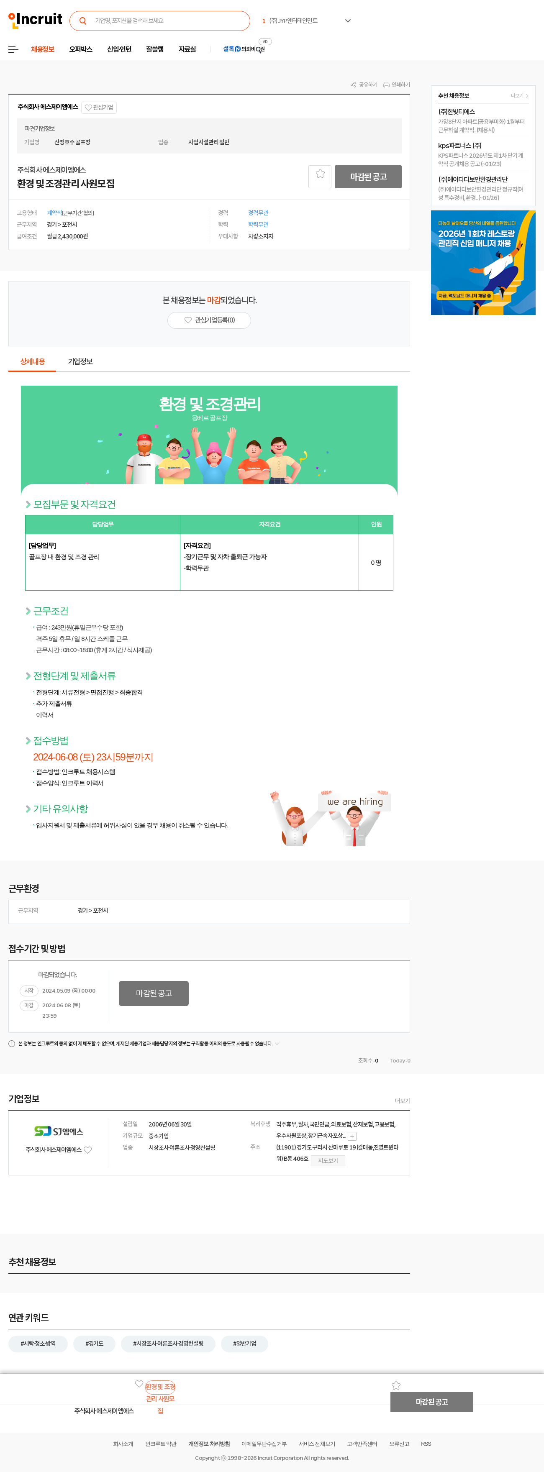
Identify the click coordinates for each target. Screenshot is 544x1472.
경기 (83, 910)
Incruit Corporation (280, 1458)
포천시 (100, 910)
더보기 (402, 1101)
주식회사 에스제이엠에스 (48, 106)
